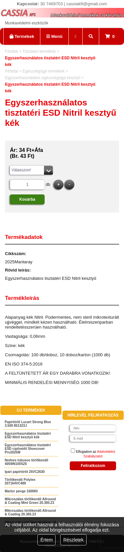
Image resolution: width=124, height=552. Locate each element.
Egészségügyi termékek (43, 71)
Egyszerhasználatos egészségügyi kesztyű (42, 77)
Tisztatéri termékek (39, 51)
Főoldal (11, 51)
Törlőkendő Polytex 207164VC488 (20, 481)
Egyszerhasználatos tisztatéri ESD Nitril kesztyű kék (28, 435)
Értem (46, 539)
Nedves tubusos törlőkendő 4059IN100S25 (26, 462)
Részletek (73, 539)
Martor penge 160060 (21, 491)
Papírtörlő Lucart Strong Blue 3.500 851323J (28, 423)
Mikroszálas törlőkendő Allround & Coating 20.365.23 (30, 512)
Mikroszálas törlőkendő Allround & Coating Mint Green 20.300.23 (30, 501)
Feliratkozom (93, 465)
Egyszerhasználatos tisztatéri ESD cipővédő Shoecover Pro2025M (28, 448)
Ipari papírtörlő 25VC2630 (25, 472)
